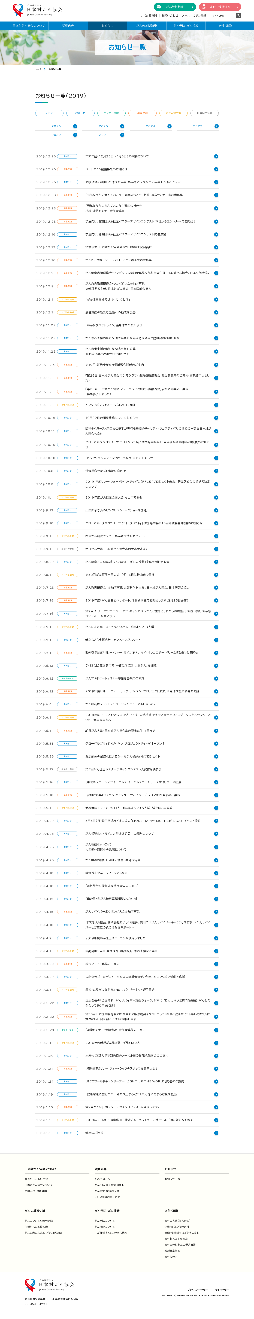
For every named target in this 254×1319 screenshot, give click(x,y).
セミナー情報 (111, 113)
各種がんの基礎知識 (36, 1226)
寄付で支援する (220, 6)
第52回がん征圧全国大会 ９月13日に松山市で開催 (120, 573)
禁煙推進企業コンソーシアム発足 (106, 872)
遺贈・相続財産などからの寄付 (182, 1232)
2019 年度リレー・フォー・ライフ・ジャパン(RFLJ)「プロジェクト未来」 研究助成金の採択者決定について (149, 483)
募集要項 (142, 113)
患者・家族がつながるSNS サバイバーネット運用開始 (120, 988)
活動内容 (68, 25)
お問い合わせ (170, 15)
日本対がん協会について (29, 25)
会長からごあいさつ (36, 1178)
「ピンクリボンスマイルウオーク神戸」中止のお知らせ (119, 457)
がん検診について (105, 1226)
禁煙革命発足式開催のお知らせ (106, 470)
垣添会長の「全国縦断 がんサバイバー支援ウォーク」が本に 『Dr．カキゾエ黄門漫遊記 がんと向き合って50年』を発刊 (149, 1002)
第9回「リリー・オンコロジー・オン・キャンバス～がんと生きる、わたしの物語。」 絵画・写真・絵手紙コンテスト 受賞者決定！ (149, 613)
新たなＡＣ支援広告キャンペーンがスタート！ (114, 639)
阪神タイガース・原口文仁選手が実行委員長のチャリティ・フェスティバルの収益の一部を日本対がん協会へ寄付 (149, 431)
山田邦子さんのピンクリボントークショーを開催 (116, 509)
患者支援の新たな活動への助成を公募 (110, 312)
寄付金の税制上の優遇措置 (180, 1244)
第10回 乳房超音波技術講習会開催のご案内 (114, 364)
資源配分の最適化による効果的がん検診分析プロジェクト (122, 755)
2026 (56, 126)
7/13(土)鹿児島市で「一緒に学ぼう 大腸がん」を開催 (121, 664)
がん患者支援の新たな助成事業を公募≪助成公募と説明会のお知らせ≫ (132, 338)
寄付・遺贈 (225, 25)
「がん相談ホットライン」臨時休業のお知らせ (113, 325)
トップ (38, 69)
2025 (103, 126)
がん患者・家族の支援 (107, 1190)
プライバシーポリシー (198, 1289)
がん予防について (105, 1220)
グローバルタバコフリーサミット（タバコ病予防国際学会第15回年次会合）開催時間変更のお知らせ (149, 444)
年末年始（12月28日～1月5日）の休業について (117, 156)
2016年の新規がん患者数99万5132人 (112, 1042)
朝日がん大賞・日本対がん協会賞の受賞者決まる (117, 548)
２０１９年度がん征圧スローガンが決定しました (115, 937)
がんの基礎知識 (146, 25)
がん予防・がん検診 (186, 25)
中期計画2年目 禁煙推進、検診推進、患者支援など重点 (121, 950)
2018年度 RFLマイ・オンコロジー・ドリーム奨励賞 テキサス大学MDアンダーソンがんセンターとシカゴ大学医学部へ (149, 717)
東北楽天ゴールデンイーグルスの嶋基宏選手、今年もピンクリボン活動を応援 (135, 976)
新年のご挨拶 (94, 1132)
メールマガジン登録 (194, 15)
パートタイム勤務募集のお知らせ (106, 169)
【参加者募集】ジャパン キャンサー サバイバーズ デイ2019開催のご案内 (132, 794)
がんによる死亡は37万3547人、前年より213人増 (119, 626)
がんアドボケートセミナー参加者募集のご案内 (115, 677)
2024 (150, 126)
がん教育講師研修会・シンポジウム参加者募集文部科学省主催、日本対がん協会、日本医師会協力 (148, 272)
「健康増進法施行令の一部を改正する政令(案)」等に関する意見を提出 (131, 1093)
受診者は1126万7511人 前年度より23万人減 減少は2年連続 (128, 807)
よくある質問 (149, 15)
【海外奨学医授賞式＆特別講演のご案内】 (112, 885)
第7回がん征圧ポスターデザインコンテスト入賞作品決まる (123, 768)
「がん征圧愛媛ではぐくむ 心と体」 (107, 299)
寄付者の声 (171, 1256)
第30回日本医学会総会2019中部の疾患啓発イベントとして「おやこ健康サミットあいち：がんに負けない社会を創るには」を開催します (149, 1016)
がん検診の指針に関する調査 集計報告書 (112, 859)
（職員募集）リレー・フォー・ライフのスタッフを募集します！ (123, 1067)
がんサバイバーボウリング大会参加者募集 (112, 910)
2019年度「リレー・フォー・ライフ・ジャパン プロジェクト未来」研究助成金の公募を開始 (142, 690)
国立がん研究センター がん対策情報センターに (116, 535)
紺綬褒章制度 (172, 1250)
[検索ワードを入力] (223, 15)
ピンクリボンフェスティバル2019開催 (110, 405)
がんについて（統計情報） (39, 1220)
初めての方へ (102, 1178)
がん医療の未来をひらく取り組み (44, 1232)
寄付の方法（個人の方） (178, 1220)
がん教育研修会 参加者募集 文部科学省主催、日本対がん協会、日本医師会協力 (137, 586)
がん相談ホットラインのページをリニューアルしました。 (120, 703)
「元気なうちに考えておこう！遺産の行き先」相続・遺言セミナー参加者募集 (134, 195)
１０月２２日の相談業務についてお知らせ (111, 417)
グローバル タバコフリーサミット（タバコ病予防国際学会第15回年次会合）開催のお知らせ (144, 522)
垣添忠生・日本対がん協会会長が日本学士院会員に (118, 247)
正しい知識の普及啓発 (107, 1196)
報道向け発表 (204, 113)
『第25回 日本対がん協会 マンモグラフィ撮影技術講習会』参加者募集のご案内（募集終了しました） (147, 378)
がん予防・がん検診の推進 (109, 1184)
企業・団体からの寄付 (177, 1226)
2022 (56, 134)
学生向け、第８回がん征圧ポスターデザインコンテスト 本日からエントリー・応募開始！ (140, 221)
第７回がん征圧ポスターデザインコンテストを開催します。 (122, 1106)
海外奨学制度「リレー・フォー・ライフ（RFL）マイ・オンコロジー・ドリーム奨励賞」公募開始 (141, 652)
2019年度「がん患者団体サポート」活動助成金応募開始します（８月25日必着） (136, 599)
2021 (103, 134)
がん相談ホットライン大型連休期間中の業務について (119, 832)
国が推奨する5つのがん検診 (111, 1232)
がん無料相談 (175, 6)
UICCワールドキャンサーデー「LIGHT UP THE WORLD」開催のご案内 (134, 1080)
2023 (197, 126)
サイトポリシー (222, 1289)
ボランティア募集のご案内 (102, 963)
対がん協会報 (173, 113)
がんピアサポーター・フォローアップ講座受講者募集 (118, 260)
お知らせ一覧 (172, 1178)
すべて (49, 113)
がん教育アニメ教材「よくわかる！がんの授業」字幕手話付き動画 (127, 561)
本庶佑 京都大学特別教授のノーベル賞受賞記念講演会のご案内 (126, 1055)
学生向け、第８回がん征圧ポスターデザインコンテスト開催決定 (125, 234)
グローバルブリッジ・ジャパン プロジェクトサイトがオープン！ (125, 742)
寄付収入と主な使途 (176, 1238)
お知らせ (107, 25)
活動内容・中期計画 (36, 1190)
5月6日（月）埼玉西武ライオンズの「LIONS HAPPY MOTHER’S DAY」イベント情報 (143, 820)
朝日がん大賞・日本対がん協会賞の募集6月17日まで (120, 729)
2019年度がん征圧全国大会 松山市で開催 (114, 496)
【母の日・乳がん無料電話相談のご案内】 (111, 898)
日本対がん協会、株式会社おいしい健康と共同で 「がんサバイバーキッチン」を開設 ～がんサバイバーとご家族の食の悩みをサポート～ (149, 924)
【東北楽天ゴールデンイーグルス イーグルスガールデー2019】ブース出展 (133, 781)
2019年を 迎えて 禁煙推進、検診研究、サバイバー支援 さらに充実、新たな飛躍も (139, 1119)
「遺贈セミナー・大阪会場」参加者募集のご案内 (115, 1029)
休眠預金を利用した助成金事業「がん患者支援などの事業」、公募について (133, 182)
